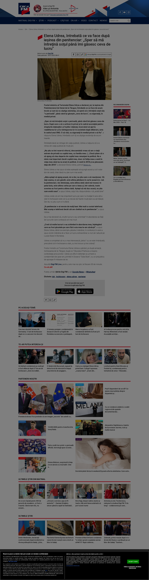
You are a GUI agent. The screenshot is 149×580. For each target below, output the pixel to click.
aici (46, 570)
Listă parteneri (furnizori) (72, 565)
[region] (74, 565)
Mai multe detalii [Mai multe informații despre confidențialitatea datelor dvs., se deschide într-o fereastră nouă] (13, 561)
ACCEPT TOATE (133, 561)
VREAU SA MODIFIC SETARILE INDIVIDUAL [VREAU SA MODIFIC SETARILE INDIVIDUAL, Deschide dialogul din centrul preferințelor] (132, 567)
